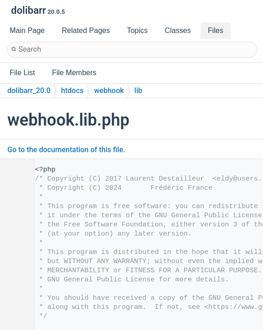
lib (138, 90)
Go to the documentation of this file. (66, 149)
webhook (109, 90)
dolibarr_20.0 (28, 90)
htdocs (72, 90)
